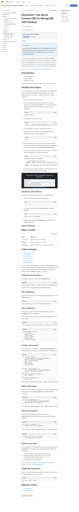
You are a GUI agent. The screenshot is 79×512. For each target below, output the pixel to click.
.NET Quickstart (27, 488)
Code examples (65, 18)
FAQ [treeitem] (5, 28)
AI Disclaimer (60, 505)
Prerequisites (64, 12)
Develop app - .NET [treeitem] (8, 37)
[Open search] (76, 2)
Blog (3, 507)
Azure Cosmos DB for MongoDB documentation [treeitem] (9, 13)
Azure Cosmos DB (29, 10)
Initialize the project (66, 14)
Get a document (28, 260)
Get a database (27, 255)
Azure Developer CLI (47, 69)
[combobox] (10, 10)
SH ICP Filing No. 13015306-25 (8, 505)
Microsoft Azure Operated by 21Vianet (47, 505)
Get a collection (28, 256)
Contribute (8, 507)
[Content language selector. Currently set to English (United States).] (8, 503)
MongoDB (36, 10)
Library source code (26, 69)
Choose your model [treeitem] (8, 22)
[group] (41, 162)
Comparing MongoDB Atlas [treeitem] (10, 24)
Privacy (34, 505)
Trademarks (41, 507)
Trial (44, 83)
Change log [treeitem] (6, 30)
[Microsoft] (2, 2)
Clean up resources (66, 20)
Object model (64, 16)
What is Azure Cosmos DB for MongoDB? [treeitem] (10, 19)
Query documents (28, 262)
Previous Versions (68, 505)
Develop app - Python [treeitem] (8, 35)
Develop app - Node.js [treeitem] (8, 33)
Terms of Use (34, 507)
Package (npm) (36, 69)
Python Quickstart (28, 490)
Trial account (74, 5)
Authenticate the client (29, 253)
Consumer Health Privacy (23, 507)
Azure (22, 10)
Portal (67, 5)
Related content (65, 22)
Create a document (28, 258)
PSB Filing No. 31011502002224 (24, 505)
